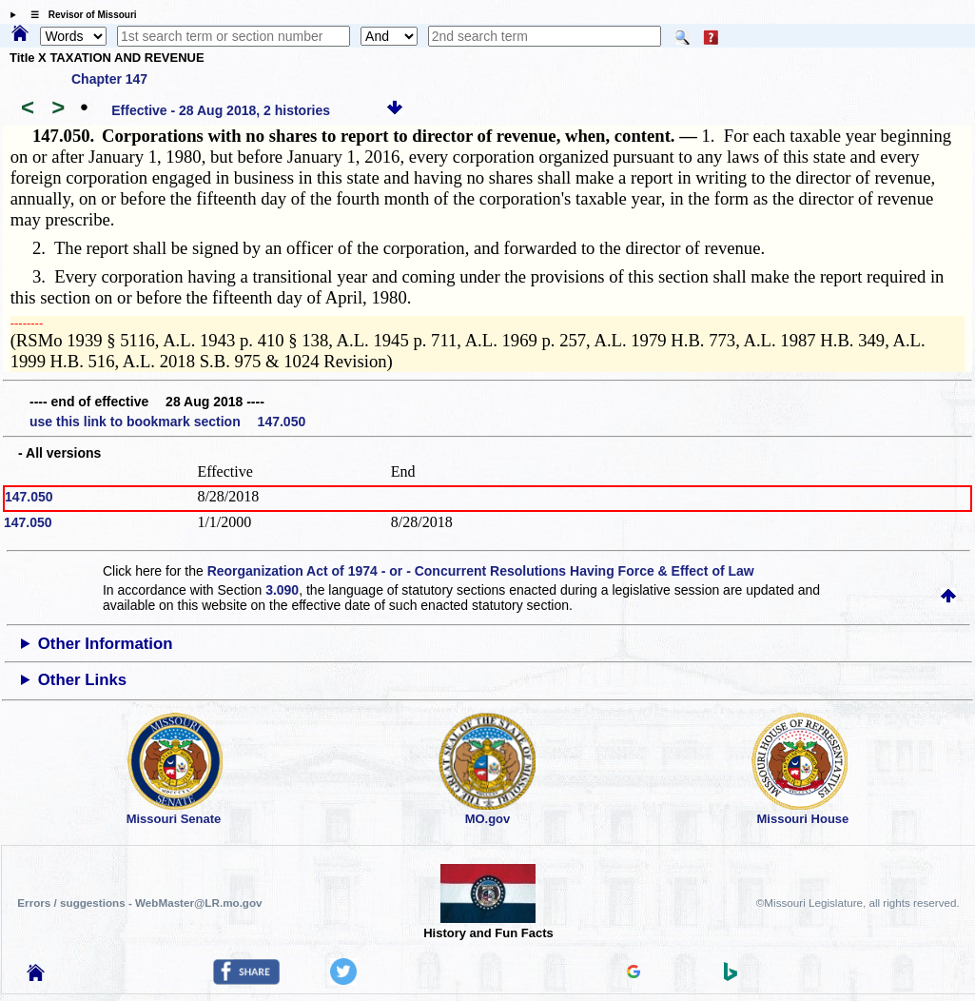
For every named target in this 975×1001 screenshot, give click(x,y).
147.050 (29, 496)
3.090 (282, 590)
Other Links (82, 680)
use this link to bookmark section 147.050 (167, 421)
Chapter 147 (109, 79)
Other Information (105, 644)
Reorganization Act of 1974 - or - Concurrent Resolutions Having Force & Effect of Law (480, 571)
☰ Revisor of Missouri (79, 15)
